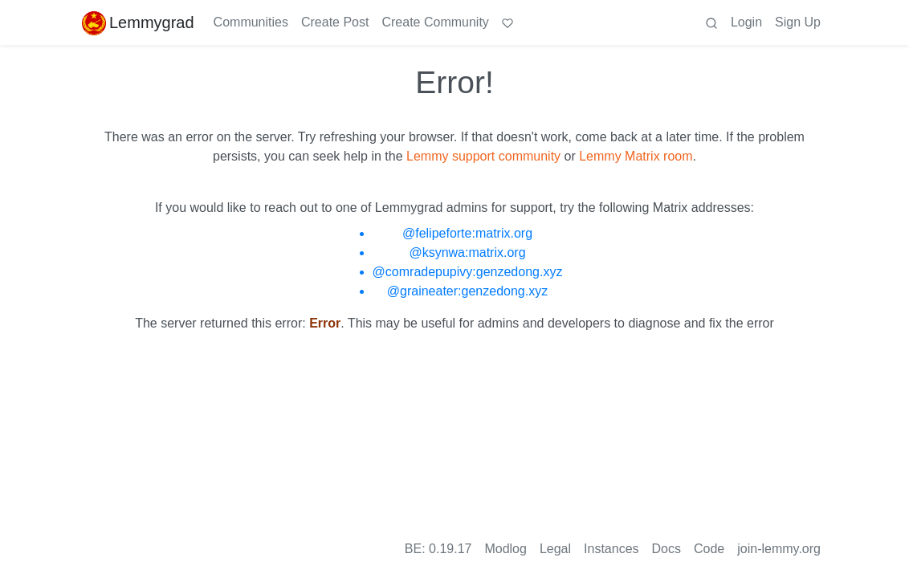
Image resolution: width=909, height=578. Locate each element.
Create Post (335, 22)
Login (746, 22)
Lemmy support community (483, 156)
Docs (666, 549)
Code (709, 549)
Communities (251, 22)
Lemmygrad (138, 22)
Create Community (434, 22)
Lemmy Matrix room (635, 156)
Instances (611, 549)
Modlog (505, 549)
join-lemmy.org (779, 549)
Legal (555, 549)
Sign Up (798, 22)
